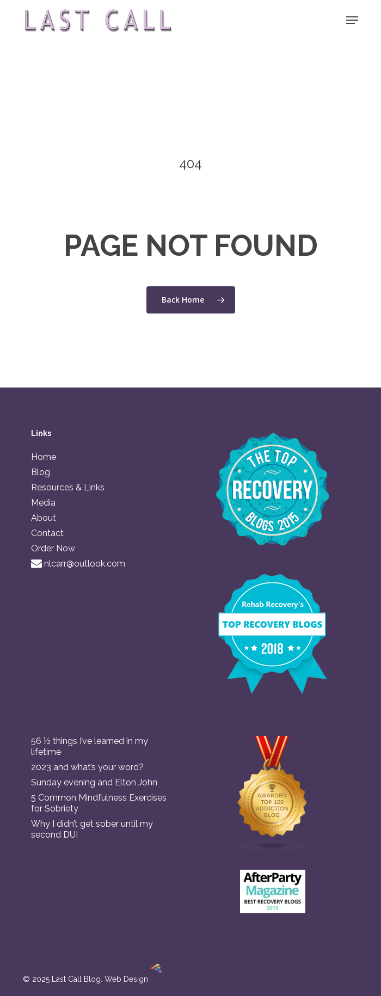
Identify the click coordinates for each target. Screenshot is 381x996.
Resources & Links (68, 487)
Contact (47, 533)
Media (43, 502)
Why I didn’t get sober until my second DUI (92, 829)
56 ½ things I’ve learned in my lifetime (89, 746)
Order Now (53, 548)
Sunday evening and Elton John (94, 782)
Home (43, 457)
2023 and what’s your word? (87, 767)
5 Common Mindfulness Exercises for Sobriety (99, 803)
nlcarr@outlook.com (78, 563)
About (43, 518)
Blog (40, 472)
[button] (352, 20)
